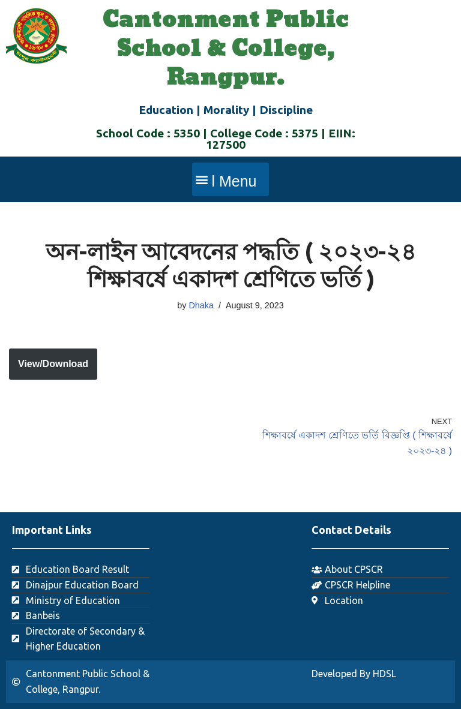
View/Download (53, 364)
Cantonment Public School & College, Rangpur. (226, 49)
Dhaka (201, 305)
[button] (230, 179)
